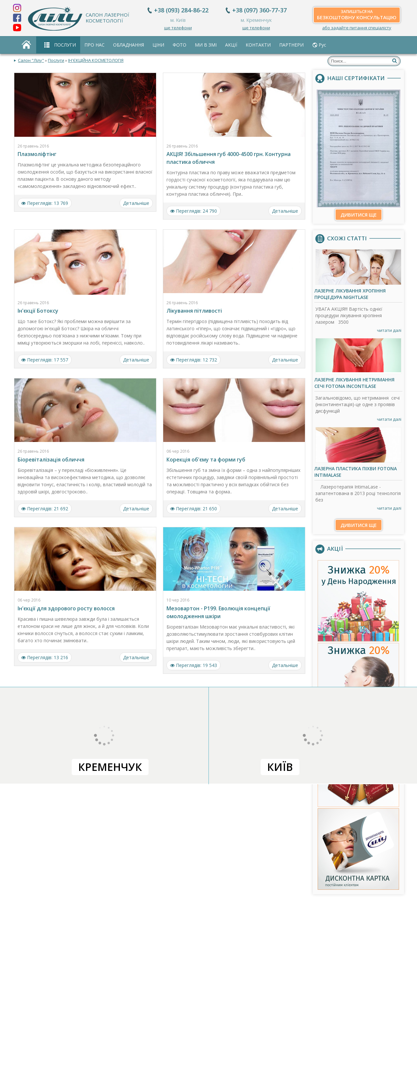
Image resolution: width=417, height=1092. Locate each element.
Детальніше (136, 203)
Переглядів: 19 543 (193, 665)
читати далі (389, 330)
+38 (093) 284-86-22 (181, 10)
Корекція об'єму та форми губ (205, 459)
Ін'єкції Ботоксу (38, 310)
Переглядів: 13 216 (44, 657)
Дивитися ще (358, 214)
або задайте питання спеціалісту (356, 28)
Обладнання (128, 45)
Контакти (258, 45)
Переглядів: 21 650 (193, 508)
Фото (179, 45)
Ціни (158, 45)
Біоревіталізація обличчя (51, 459)
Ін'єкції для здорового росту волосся (66, 608)
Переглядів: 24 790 (193, 211)
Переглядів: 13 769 (44, 203)
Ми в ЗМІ (206, 45)
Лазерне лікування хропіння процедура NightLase (350, 294)
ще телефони (178, 28)
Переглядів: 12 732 (193, 360)
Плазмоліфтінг (37, 154)
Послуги (65, 45)
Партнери (291, 45)
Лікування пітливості (194, 310)
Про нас (94, 45)
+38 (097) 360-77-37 (259, 10)
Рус (322, 45)
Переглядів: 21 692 (44, 508)
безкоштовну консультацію (356, 15)
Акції (231, 45)
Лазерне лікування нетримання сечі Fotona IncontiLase (354, 382)
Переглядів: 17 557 (44, 360)
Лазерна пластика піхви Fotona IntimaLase (355, 471)
